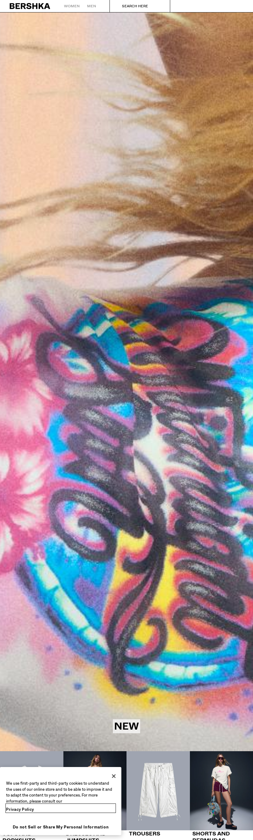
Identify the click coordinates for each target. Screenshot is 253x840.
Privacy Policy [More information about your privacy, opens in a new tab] (20, 809)
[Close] (113, 776)
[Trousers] (158, 794)
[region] (60, 801)
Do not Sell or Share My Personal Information (61, 827)
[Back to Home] (30, 6)
